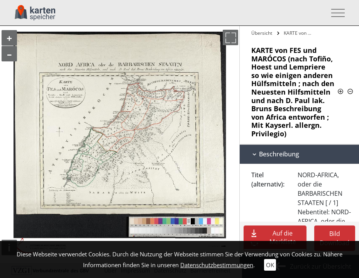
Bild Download (334, 238)
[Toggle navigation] (336, 13)
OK (270, 265)
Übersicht (261, 33)
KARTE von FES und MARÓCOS (299, 33)
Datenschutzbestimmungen (216, 265)
